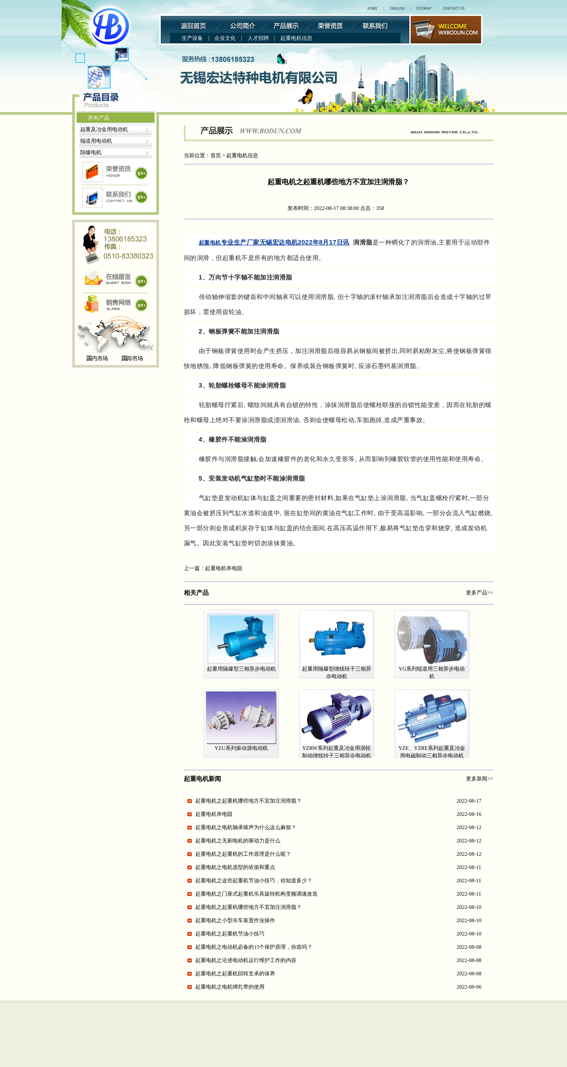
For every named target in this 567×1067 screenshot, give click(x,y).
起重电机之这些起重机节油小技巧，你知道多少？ (253, 880)
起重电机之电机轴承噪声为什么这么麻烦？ (245, 827)
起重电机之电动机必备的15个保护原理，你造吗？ (253, 947)
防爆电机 (90, 152)
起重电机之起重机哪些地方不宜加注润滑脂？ (248, 801)
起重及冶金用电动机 (104, 129)
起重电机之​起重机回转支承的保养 (235, 973)
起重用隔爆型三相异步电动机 (241, 669)
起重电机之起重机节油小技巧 (229, 934)
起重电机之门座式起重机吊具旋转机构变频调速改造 (256, 894)
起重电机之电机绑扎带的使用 (229, 987)
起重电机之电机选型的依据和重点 (235, 867)
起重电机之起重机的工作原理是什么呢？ (243, 854)
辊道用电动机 (96, 141)
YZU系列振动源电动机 (241, 748)
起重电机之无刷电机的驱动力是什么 (237, 841)
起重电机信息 (242, 155)
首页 (215, 155)
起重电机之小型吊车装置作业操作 (235, 920)
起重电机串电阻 (223, 568)
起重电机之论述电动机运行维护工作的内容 (245, 960)
